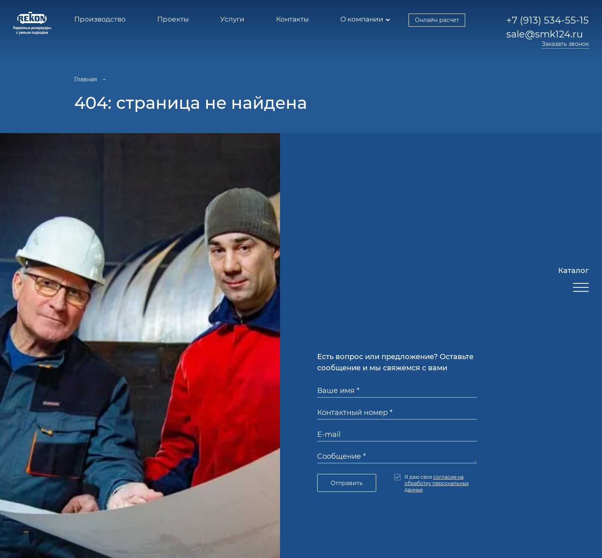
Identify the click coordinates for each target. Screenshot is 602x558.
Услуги (232, 19)
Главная (85, 79)
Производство (100, 19)
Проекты (173, 19)
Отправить (347, 483)
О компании (361, 19)
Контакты (292, 19)
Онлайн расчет (437, 20)
